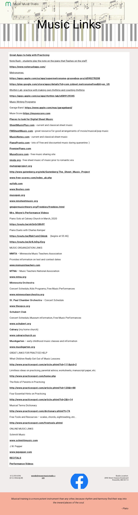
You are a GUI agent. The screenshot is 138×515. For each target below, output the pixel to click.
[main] (69, 24)
